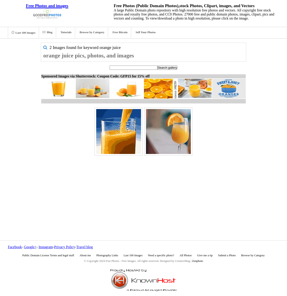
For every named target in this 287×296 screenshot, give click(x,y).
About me (85, 255)
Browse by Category (92, 32)
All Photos (186, 255)
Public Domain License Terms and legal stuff (48, 255)
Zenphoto (197, 261)
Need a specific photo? (161, 255)
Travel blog (84, 247)
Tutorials (66, 32)
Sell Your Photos (146, 32)
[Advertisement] (143, 188)
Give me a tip (205, 255)
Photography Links (107, 255)
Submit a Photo (227, 255)
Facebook (15, 247)
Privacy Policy (64, 247)
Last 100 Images (23, 32)
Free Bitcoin (120, 32)
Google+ (30, 247)
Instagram (46, 247)
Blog (47, 32)
